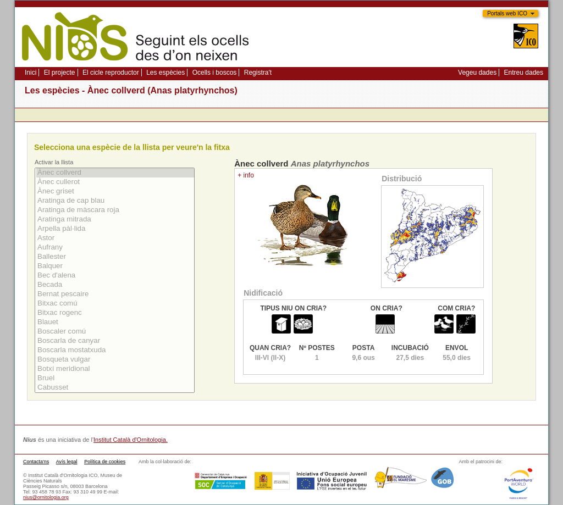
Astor (115, 238)
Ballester (115, 257)
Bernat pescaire (115, 294)
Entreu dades (523, 72)
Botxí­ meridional (115, 369)
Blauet (115, 322)
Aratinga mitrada (115, 219)
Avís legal (67, 461)
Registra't (258, 72)
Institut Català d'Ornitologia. (130, 439)
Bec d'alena (115, 275)
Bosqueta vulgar (115, 359)
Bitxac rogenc (115, 313)
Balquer (115, 266)
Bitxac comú (115, 303)
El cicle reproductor (110, 72)
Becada (115, 285)
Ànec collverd (115, 172)
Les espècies (165, 72)
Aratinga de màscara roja (115, 210)
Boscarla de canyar (115, 341)
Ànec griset (115, 191)
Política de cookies (104, 461)
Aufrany (115, 247)
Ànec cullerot (115, 182)
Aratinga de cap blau (115, 201)
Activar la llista (54, 162)
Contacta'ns (36, 461)
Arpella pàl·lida (115, 229)
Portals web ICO (507, 13)
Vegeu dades (477, 72)
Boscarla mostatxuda (115, 350)
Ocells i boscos (214, 72)
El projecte (59, 72)
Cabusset (115, 387)
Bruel (115, 378)
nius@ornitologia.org (46, 497)
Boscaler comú (115, 331)
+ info (246, 175)
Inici (30, 72)
